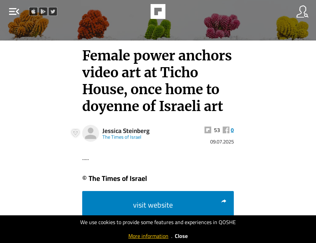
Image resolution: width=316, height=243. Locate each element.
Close (181, 236)
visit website (180, 205)
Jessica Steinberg (126, 131)
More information (148, 236)
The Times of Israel (121, 136)
